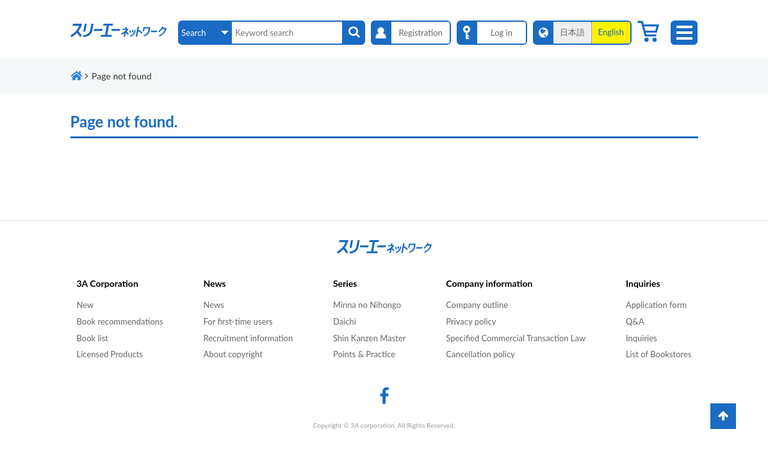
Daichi (344, 321)
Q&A (635, 321)
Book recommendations (120, 321)
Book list (92, 338)
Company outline (477, 305)
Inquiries (641, 338)
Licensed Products (110, 354)
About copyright (232, 354)
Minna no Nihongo (367, 305)
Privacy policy (471, 321)
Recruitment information (248, 338)
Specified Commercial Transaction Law (515, 338)
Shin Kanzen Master (369, 338)
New (85, 305)
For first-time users (237, 321)
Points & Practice (364, 354)
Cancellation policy (480, 354)
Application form (656, 305)
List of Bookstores (659, 354)
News (213, 305)
